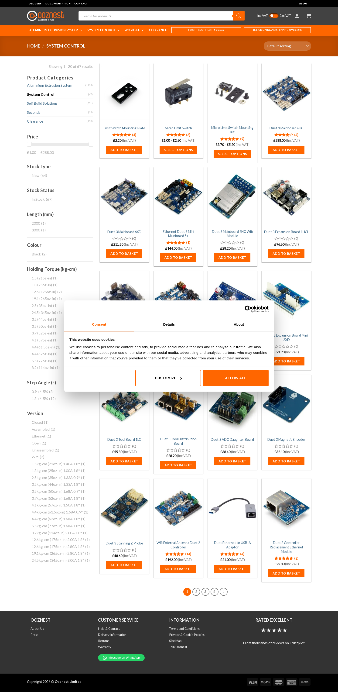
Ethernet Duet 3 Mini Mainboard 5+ (178, 234)
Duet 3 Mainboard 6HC (287, 128)
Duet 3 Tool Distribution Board (178, 441)
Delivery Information (112, 635)
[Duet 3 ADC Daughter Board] (232, 404)
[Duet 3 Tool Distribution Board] (178, 404)
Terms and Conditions (184, 628)
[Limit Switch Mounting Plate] (124, 93)
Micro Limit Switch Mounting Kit (232, 130)
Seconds (33, 112)
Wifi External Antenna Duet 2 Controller (178, 545)
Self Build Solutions (42, 103)
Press (34, 635)
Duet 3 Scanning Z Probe (124, 543)
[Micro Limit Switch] (178, 93)
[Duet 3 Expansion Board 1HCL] (286, 196)
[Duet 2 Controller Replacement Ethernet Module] (286, 508)
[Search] (239, 16)
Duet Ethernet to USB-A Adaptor (232, 545)
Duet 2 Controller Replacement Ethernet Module (286, 547)
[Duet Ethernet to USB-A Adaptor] (232, 508)
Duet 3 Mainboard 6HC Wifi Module (232, 234)
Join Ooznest (178, 647)
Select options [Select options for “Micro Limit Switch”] (178, 150)
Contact (81, 3)
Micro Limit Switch (178, 128)
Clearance (158, 30)
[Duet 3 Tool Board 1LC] (124, 404)
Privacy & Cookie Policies (187, 635)
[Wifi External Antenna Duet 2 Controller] (178, 508)
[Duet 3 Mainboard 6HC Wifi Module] (232, 196)
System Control (103, 30)
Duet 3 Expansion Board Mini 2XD (286, 337)
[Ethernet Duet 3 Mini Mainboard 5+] (178, 196)
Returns (103, 641)
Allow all (235, 378)
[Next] (224, 592)
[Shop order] (287, 46)
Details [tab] (169, 324)
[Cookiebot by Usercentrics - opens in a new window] (248, 309)
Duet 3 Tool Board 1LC (124, 439)
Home (33, 45)
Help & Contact (109, 628)
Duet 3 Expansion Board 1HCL (286, 232)
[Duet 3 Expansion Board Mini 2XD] (286, 300)
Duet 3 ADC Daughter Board (232, 439)
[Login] (297, 16)
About (304, 3)
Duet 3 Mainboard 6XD (124, 232)
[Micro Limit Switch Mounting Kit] (232, 93)
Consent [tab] (99, 324)
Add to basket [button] (124, 150)
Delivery (35, 3)
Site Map (175, 641)
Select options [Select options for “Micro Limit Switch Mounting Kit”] (232, 154)
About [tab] (239, 324)
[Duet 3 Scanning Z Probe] (124, 508)
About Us (37, 628)
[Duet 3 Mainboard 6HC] (286, 93)
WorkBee (134, 30)
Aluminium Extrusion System (56, 30)
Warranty (104, 647)
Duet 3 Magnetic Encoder (286, 439)
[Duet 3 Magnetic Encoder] (286, 404)
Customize (168, 378)
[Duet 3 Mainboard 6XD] (124, 196)
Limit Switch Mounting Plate (124, 128)
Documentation (58, 3)
